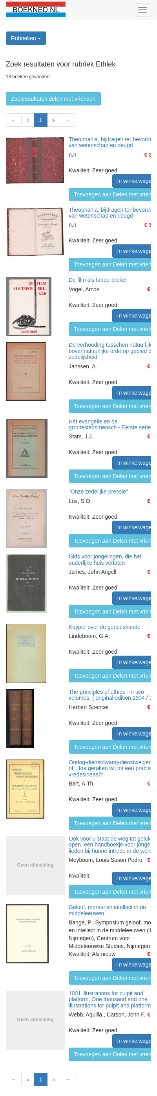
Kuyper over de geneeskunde (105, 627)
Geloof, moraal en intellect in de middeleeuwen (107, 910)
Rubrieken (26, 38)
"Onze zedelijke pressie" (98, 491)
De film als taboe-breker (98, 280)
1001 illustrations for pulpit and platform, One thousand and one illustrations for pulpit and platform (110, 999)
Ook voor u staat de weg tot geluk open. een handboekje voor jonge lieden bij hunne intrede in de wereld (113, 844)
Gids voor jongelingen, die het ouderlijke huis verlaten (105, 559)
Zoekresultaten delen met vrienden (53, 99)
